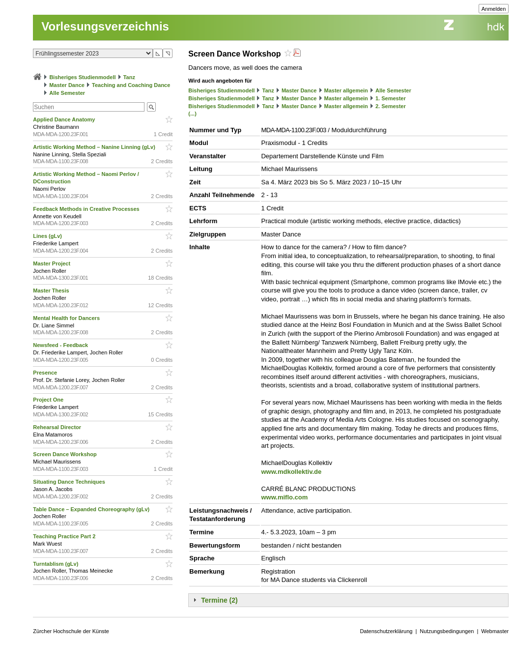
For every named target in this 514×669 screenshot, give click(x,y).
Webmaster (495, 631)
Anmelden (494, 9)
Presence (45, 373)
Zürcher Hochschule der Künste (71, 631)
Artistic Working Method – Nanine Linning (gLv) (95, 147)
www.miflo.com (284, 497)
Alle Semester (67, 93)
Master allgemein (346, 90)
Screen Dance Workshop (65, 454)
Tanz (129, 77)
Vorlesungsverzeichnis (105, 26)
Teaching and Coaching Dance (131, 85)
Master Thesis (51, 290)
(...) (192, 113)
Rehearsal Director (58, 427)
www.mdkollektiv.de (291, 471)
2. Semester (390, 106)
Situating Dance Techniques (70, 482)
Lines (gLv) (48, 236)
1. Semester (390, 98)
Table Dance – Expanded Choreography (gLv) (92, 509)
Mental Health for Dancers (67, 318)
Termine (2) (219, 600)
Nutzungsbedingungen (447, 631)
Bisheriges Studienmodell (82, 77)
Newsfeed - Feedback (61, 345)
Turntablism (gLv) (56, 564)
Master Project (52, 263)
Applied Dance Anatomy (64, 119)
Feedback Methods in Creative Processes (87, 209)
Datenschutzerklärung (386, 631)
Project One (49, 400)
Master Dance (67, 85)
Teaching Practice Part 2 (65, 536)
